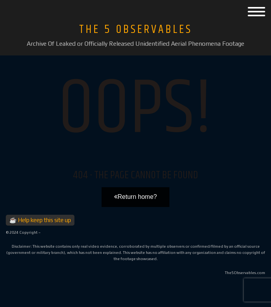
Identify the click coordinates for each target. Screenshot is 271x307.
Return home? (135, 196)
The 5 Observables (135, 29)
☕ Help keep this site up (40, 220)
